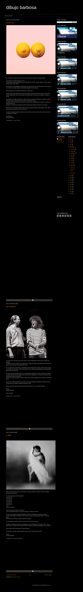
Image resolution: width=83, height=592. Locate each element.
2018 (70, 177)
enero (72, 173)
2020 (70, 146)
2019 (70, 175)
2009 (70, 193)
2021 (70, 144)
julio (71, 156)
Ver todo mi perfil (60, 141)
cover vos (10, 23)
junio (72, 158)
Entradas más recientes (11, 574)
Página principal (9, 15)
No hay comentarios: (27, 300)
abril (72, 162)
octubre (72, 151)
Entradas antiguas (48, 574)
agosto (72, 154)
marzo (72, 163)
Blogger (48, 585)
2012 (70, 187)
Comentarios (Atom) (16, 577)
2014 (70, 184)
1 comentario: (25, 428)
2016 (70, 180)
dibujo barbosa (21, 7)
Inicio (30, 574)
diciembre (73, 147)
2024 (70, 139)
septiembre (73, 153)
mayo (72, 160)
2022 (70, 142)
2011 (70, 189)
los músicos (11, 306)
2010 (70, 191)
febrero (72, 165)
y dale (8, 435)
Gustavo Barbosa (60, 139)
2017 (70, 178)
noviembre (73, 149)
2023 (70, 140)
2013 (70, 186)
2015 (70, 182)
